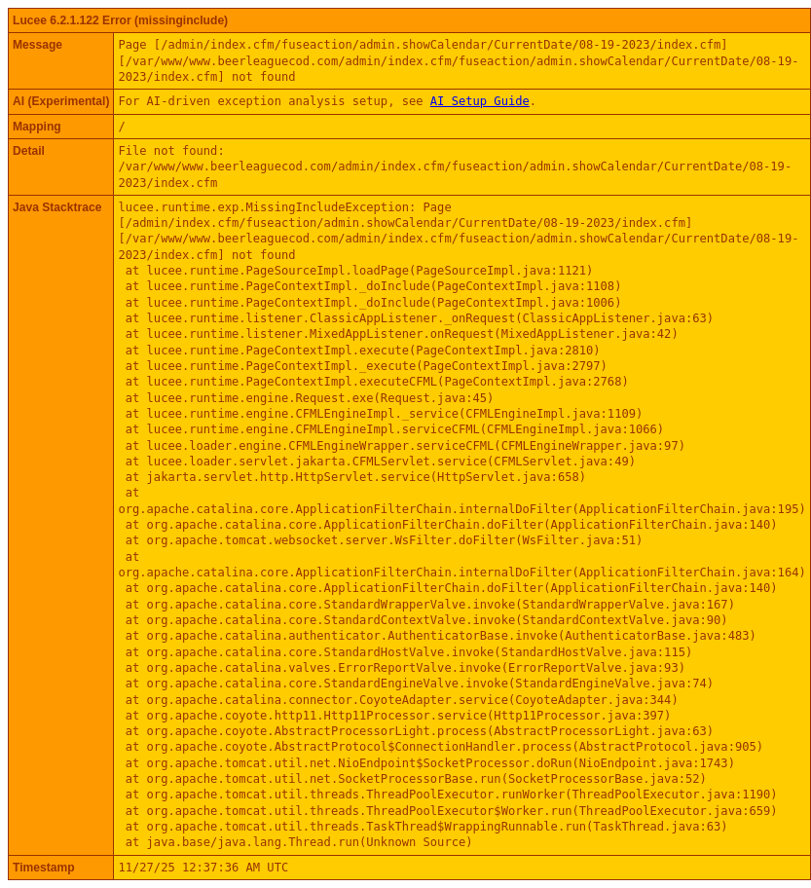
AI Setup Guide (480, 101)
